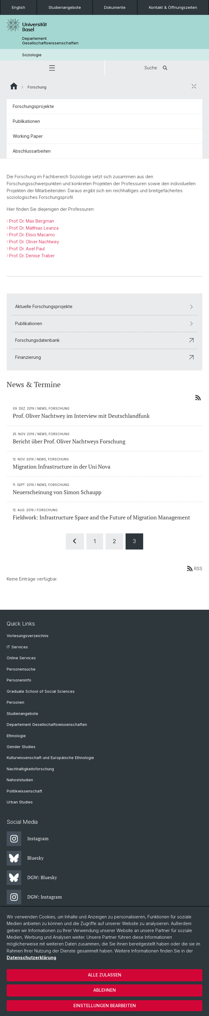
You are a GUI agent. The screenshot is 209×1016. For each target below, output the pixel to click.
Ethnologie (16, 735)
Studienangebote (65, 7)
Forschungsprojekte (33, 106)
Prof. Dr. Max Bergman (31, 221)
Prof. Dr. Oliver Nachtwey (34, 241)
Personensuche (21, 669)
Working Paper (28, 136)
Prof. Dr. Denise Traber (32, 255)
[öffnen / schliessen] (194, 86)
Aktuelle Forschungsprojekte (104, 306)
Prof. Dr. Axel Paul (27, 248)
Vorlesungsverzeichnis (28, 635)
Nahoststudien (20, 780)
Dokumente (115, 7)
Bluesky (25, 858)
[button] (52, 68)
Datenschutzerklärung (31, 957)
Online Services (21, 658)
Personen (15, 702)
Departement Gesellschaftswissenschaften (50, 40)
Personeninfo (19, 680)
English (18, 7)
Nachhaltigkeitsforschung (30, 769)
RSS (194, 568)
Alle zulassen (104, 974)
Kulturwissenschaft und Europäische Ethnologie (50, 757)
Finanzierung (104, 357)
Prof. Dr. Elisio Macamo (32, 235)
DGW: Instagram (34, 897)
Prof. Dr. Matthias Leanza (34, 228)
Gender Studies (21, 746)
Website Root (13, 86)
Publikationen (26, 121)
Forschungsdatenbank (104, 340)
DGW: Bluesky (32, 877)
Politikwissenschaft (24, 791)
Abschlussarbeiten (32, 151)
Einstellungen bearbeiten (104, 1005)
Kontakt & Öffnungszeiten (173, 7)
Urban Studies (20, 802)
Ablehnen (104, 990)
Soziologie (32, 55)
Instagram (28, 838)
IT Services (17, 647)
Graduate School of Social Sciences (41, 691)
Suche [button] (156, 67)
